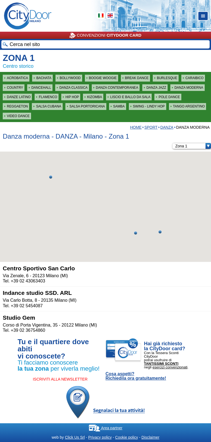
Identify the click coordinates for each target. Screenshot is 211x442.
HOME (135, 127)
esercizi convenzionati (169, 367)
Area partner (106, 428)
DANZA (166, 127)
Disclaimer (150, 437)
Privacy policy (100, 437)
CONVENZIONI (105, 35)
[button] (50, 177)
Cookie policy (126, 437)
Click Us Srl (75, 437)
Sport (150, 127)
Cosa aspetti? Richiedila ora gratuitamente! (136, 376)
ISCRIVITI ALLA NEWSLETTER (60, 379)
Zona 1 (193, 146)
